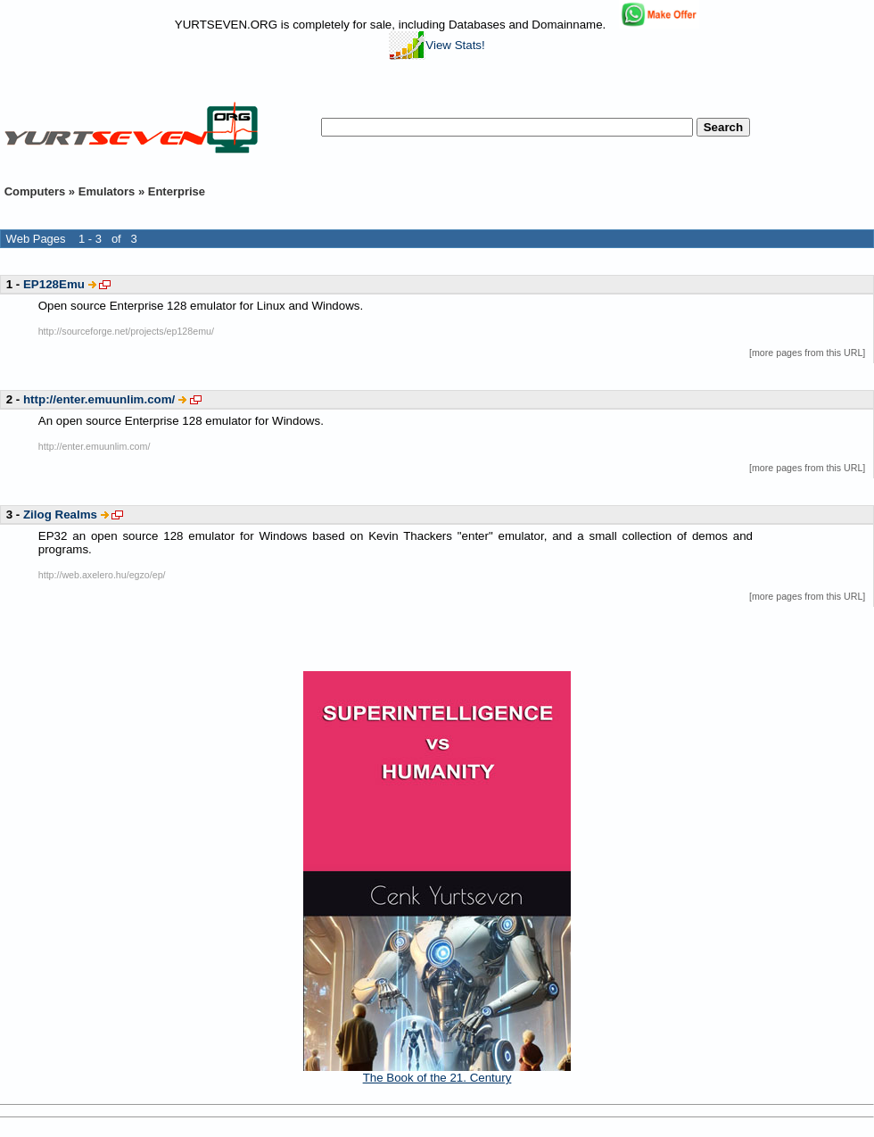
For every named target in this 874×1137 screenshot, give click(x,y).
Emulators (107, 191)
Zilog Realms (60, 514)
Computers (35, 191)
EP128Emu (54, 284)
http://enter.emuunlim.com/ (99, 399)
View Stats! (436, 45)
